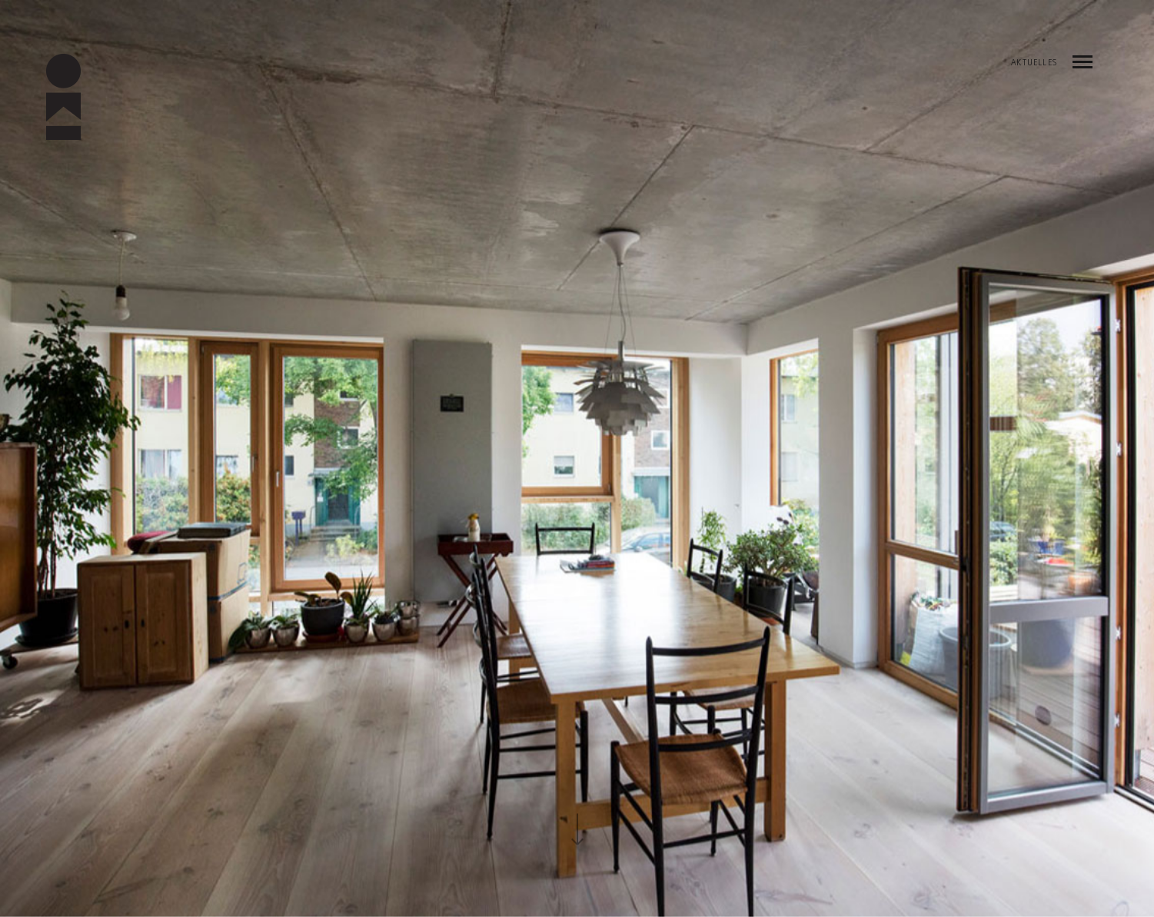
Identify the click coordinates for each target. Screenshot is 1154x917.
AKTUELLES (1034, 63)
